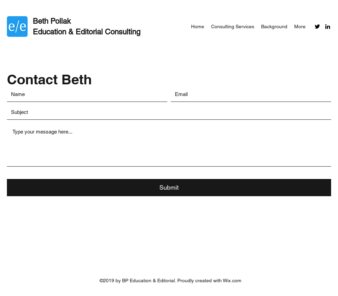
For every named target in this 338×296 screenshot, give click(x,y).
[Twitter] (317, 26)
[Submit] (169, 187)
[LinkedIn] (327, 26)
